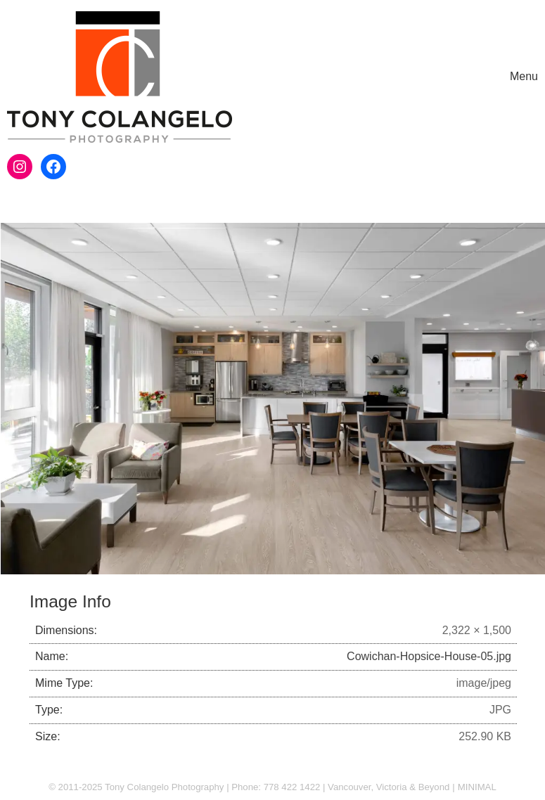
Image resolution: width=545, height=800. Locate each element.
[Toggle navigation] (524, 77)
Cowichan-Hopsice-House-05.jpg (429, 656)
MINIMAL (477, 787)
